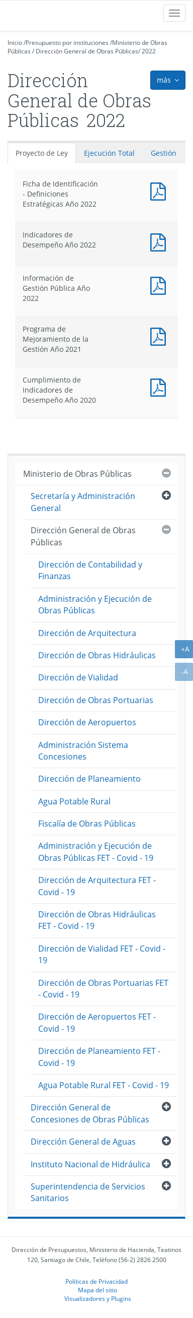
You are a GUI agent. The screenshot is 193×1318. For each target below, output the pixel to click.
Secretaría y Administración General (83, 501)
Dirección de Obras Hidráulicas (97, 655)
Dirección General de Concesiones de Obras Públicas (90, 1113)
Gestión (163, 153)
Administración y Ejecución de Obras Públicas (95, 604)
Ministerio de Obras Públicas (77, 473)
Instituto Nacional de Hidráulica (90, 1164)
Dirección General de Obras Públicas (87, 51)
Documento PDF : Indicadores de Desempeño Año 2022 (160, 241)
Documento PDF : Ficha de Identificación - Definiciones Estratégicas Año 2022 (160, 190)
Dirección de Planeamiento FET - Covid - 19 (99, 1056)
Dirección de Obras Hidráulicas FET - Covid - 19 (97, 920)
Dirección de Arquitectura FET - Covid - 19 (97, 885)
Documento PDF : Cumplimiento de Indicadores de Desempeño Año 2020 (160, 386)
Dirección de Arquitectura (87, 633)
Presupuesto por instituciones (67, 42)
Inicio (15, 42)
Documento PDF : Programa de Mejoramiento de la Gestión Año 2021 (160, 335)
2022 (149, 51)
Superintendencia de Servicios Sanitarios (88, 1192)
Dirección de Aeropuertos (87, 722)
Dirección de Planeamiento (89, 778)
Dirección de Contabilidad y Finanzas (90, 570)
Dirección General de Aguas (83, 1141)
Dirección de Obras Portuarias (95, 700)
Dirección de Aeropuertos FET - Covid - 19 (97, 1022)
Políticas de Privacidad (96, 1281)
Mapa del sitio (97, 1290)
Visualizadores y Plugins (97, 1298)
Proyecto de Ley (42, 153)
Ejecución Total (109, 153)
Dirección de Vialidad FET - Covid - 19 (101, 954)
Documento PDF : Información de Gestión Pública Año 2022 (160, 284)
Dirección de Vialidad (78, 677)
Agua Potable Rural (74, 801)
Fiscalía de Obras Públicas (87, 823)
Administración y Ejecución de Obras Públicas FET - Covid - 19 (95, 851)
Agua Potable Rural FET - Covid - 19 (103, 1085)
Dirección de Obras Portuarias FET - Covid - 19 (103, 988)
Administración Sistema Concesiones (83, 750)
